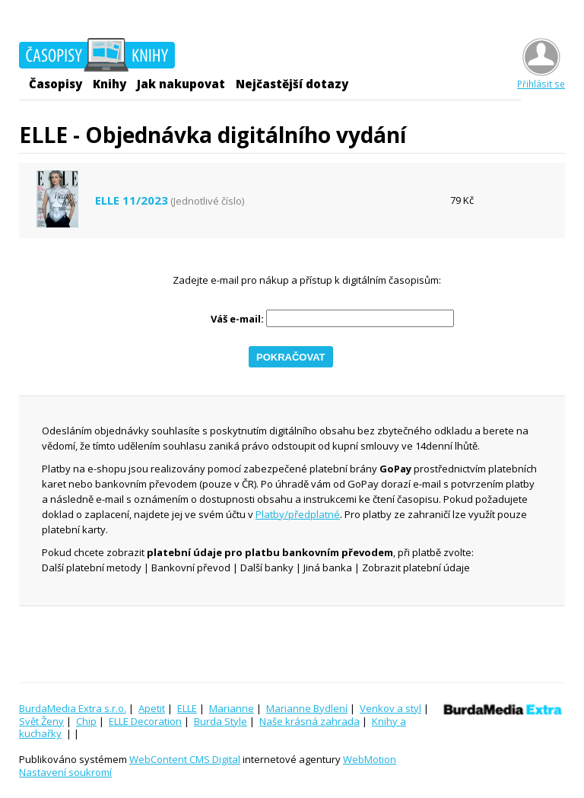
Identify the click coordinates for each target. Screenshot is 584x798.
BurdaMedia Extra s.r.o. (72, 708)
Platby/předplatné (298, 514)
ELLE (187, 708)
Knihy (109, 83)
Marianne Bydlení (307, 708)
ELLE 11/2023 (131, 200)
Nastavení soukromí (65, 772)
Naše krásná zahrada (309, 721)
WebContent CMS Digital (184, 759)
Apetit (151, 708)
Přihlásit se (541, 78)
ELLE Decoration (145, 721)
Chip (86, 721)
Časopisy (55, 83)
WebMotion (369, 759)
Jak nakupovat (181, 83)
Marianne (231, 708)
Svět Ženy (41, 721)
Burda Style (220, 721)
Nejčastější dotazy (292, 83)
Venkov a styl (390, 708)
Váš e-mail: (237, 319)
